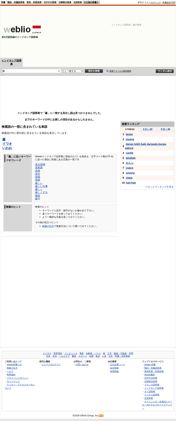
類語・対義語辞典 (16, 2)
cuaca (129, 167)
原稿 (37, 176)
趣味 (74, 356)
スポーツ (82, 356)
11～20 (148, 129)
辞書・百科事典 (122, 356)
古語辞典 (77, 2)
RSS (101, 416)
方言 (110, 356)
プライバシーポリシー (17, 378)
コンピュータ (70, 353)
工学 (109, 353)
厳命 (37, 195)
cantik (129, 152)
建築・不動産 (120, 353)
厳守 (37, 198)
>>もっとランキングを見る (159, 186)
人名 (104, 356)
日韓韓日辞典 (64, 2)
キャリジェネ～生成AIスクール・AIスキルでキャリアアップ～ (157, 404)
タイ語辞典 (149, 391)
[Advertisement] (129, 32)
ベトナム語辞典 (151, 395)
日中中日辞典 (50, 2)
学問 (131, 353)
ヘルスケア (64, 356)
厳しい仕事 (41, 186)
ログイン (155, 2)
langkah (130, 158)
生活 (55, 356)
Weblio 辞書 (150, 364)
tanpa (129, 134)
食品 (98, 356)
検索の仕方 (48, 226)
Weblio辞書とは (14, 364)
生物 (91, 356)
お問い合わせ (82, 364)
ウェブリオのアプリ (51, 364)
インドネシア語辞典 (154, 388)
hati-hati (131, 182)
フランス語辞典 (151, 384)
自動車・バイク (93, 353)
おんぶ (129, 163)
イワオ (7, 144)
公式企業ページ (117, 364)
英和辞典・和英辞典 (154, 371)
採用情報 (114, 371)
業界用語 (58, 353)
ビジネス (47, 353)
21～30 (165, 129)
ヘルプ (10, 371)
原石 (37, 173)
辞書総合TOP (168, 2)
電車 (81, 353)
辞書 (3, 2)
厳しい (39, 183)
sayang (130, 172)
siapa (129, 177)
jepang (130, 139)
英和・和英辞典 (34, 2)
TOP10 (129, 129)
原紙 (37, 179)
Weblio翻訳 (149, 374)
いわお (7, 148)
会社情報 (114, 368)
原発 (37, 170)
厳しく (39, 189)
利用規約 (11, 374)
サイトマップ (13, 381)
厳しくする (41, 192)
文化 (48, 356)
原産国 (39, 167)
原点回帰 (40, 164)
